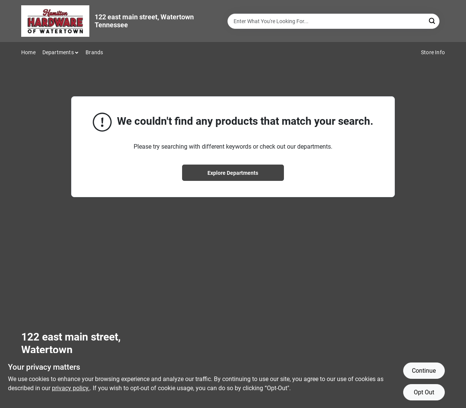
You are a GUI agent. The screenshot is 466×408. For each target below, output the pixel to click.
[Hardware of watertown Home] (55, 21)
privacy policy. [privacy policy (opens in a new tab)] (71, 388)
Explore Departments (232, 173)
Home (28, 52)
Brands (94, 52)
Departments (58, 52)
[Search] (432, 20)
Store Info (433, 52)
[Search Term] (334, 21)
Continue (424, 370)
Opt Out (424, 392)
